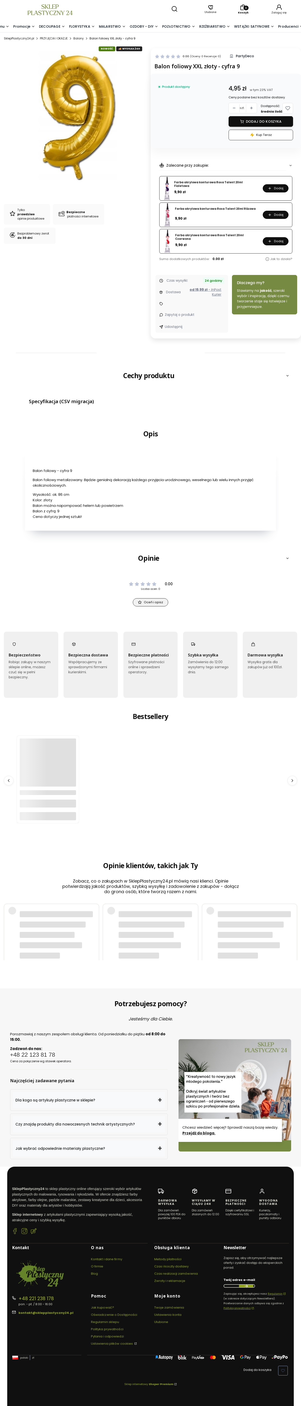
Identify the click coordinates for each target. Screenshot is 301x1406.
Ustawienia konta (168, 1314)
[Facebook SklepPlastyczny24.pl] (15, 1231)
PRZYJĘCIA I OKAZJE (54, 38)
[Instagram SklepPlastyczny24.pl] (24, 1231)
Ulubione (161, 1322)
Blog (94, 1273)
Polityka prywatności (107, 1329)
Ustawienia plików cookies (112, 1343)
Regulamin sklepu (105, 1322)
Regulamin (275, 1294)
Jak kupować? (102, 1307)
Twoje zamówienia (169, 1307)
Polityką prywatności (237, 1308)
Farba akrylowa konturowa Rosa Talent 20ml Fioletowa (208, 184)
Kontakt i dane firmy (106, 1259)
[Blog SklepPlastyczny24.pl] (34, 1231)
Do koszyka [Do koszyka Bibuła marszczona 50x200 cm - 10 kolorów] (48, 816)
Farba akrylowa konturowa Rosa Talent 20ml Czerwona (209, 237)
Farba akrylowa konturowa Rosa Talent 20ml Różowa (215, 209)
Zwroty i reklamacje (170, 1281)
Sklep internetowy (148, 1384)
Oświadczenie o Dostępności (114, 1314)
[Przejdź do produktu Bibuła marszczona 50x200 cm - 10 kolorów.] (48, 766)
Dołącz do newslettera (246, 1286)
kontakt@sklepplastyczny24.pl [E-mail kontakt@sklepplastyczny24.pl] (46, 1313)
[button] (89, 1100)
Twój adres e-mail (239, 1280)
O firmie (97, 1266)
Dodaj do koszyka (264, 121)
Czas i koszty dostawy (171, 1266)
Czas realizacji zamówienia (176, 1273)
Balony (78, 38)
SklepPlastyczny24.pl (19, 38)
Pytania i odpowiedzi (107, 1336)
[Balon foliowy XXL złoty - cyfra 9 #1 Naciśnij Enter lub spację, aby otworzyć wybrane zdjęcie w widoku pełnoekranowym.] (75, 115)
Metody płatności (168, 1259)
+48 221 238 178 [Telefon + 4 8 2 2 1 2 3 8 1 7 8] (36, 1298)
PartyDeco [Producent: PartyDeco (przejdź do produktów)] (245, 56)
